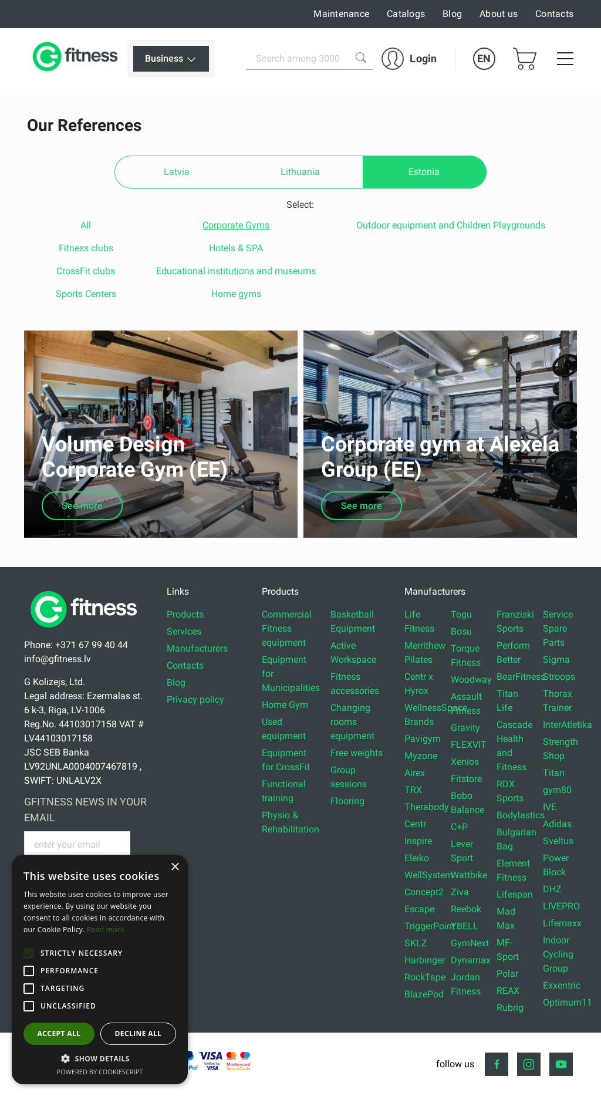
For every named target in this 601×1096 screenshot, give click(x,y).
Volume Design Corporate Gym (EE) (135, 457)
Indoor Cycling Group (558, 954)
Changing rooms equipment (352, 721)
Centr (415, 823)
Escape (419, 909)
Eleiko (416, 858)
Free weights (356, 752)
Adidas (557, 823)
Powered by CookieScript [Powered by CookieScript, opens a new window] (100, 1071)
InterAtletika (567, 724)
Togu (461, 614)
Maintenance (341, 13)
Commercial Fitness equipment (287, 628)
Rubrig (510, 1007)
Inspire (418, 841)
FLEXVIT (469, 744)
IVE (549, 806)
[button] (28, 953)
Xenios (465, 761)
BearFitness (521, 676)
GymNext (470, 943)
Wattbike (469, 875)
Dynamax (471, 960)
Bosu (461, 631)
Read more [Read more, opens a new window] (105, 930)
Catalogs (406, 13)
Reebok (466, 909)
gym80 (557, 789)
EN (484, 58)
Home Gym (285, 704)
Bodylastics (521, 815)
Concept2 (424, 892)
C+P (459, 826)
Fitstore (466, 778)
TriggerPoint (429, 926)
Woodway (471, 679)
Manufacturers (197, 648)
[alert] (100, 969)
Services (184, 631)
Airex (414, 772)
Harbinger (424, 960)
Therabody (426, 806)
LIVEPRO (561, 906)
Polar (507, 973)
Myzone (420, 755)
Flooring (347, 801)
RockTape (424, 977)
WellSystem (428, 875)
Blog (452, 13)
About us (499, 13)
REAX (508, 990)
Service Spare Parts (558, 628)
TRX (413, 789)
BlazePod (424, 994)
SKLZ (415, 943)
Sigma (556, 659)
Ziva (460, 892)
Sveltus (558, 841)
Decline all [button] (138, 1033)
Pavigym (422, 738)
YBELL (464, 926)
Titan (554, 772)
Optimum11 (567, 1002)
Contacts (554, 13)
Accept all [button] (59, 1033)
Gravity (465, 727)
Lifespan (515, 894)
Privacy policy (195, 699)
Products (185, 614)
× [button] (174, 867)
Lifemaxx (562, 923)
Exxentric (561, 985)
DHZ (552, 889)
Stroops (559, 676)
